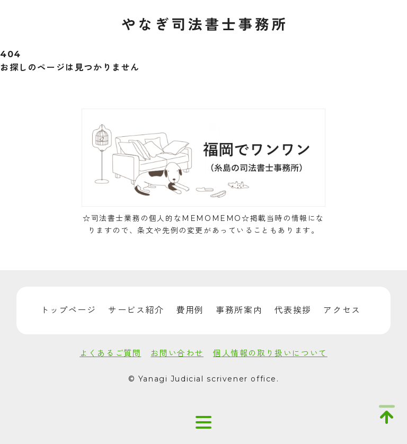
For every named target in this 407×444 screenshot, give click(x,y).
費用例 (190, 310)
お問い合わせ (177, 353)
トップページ (68, 310)
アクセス (341, 310)
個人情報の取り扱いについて (270, 353)
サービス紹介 (136, 310)
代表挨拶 (293, 310)
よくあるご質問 (110, 353)
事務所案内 (239, 310)
